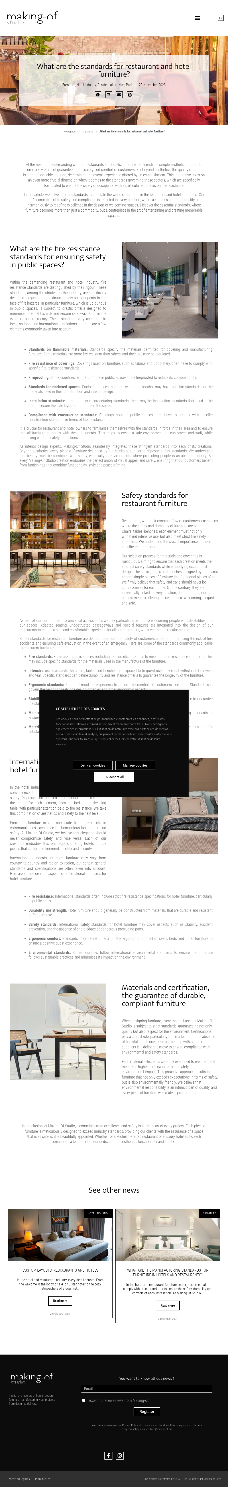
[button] (197, 18)
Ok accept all (114, 777)
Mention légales (19, 1479)
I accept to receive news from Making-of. (118, 1400)
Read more (60, 1301)
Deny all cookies (93, 765)
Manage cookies (135, 765)
